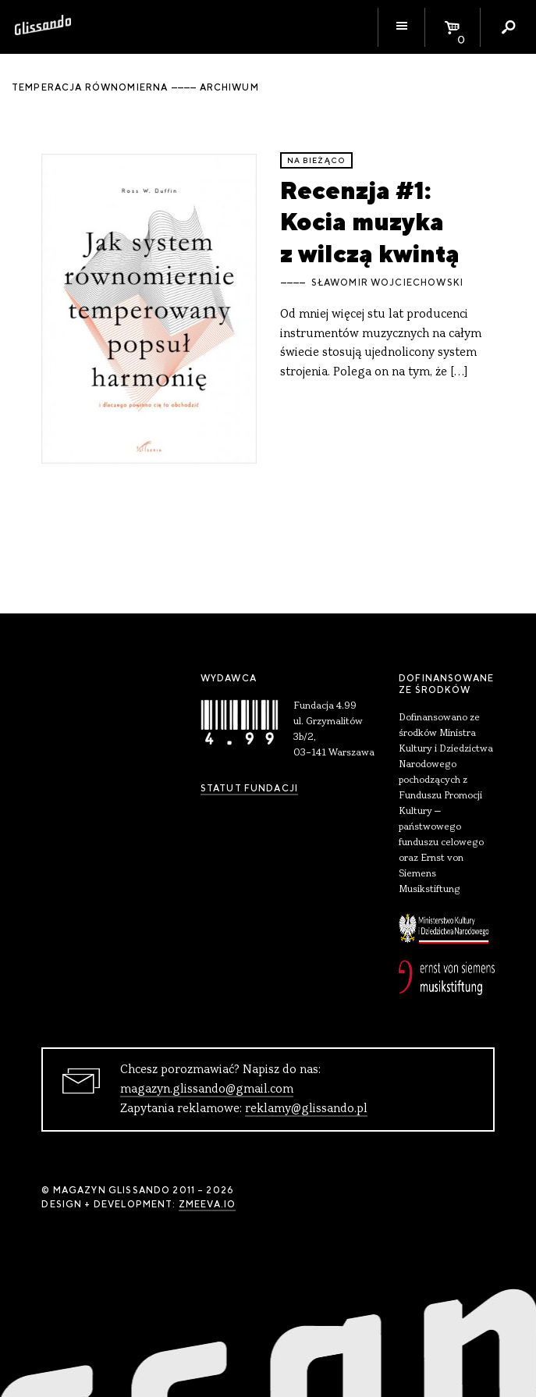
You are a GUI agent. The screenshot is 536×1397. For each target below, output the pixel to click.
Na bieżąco (316, 160)
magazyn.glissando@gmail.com (206, 1089)
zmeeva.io (207, 1204)
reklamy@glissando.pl (306, 1109)
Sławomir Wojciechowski (387, 282)
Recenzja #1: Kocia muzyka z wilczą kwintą (370, 222)
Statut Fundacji (249, 788)
